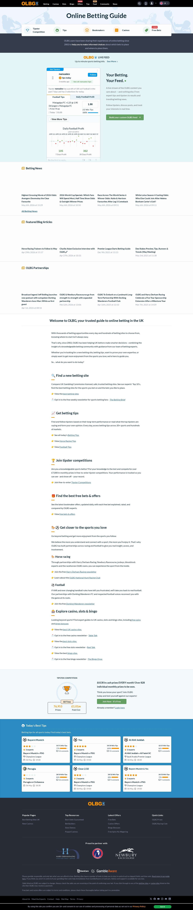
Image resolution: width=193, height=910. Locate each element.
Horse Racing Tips (68, 441)
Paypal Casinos (71, 832)
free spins (136, 620)
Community (104, 4)
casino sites (155, 883)
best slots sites (70, 641)
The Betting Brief (117, 399)
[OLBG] (96, 804)
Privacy (80, 899)
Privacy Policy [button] (139, 906)
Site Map (64, 899)
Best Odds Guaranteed (74, 819)
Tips (88, 4)
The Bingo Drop (95, 659)
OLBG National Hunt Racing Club (84, 577)
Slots (64, 4)
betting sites (143, 883)
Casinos (56, 4)
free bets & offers (67, 514)
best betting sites (71, 393)
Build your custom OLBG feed (125, 117)
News (115, 4)
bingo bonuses (62, 623)
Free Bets (112, 819)
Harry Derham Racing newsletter (81, 571)
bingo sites (72, 653)
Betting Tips (73, 435)
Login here (120, 707)
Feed (95, 3)
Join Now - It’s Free (112, 701)
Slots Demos (70, 827)
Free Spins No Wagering (118, 832)
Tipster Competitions (81, 482)
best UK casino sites (72, 629)
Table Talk (92, 635)
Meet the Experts (39, 899)
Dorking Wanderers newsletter (80, 603)
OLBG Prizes (157, 819)
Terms (72, 899)
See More (112, 61)
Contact (50, 899)
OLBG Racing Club (159, 823)
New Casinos (27, 823)
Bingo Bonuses (114, 827)
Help (58, 899)
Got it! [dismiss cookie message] (162, 907)
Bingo (72, 4)
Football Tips (65, 447)
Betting (46, 4)
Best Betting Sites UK (31, 819)
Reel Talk (91, 647)
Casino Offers (114, 823)
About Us (26, 899)
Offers (80, 3)
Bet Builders (70, 823)
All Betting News (29, 211)
